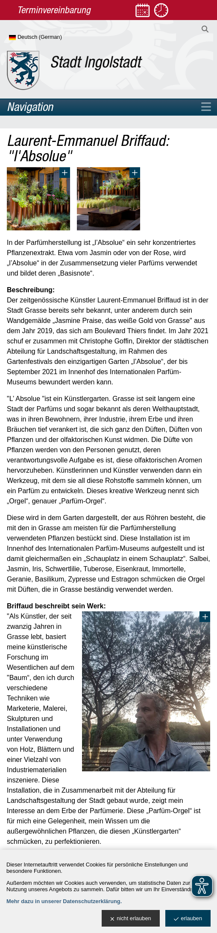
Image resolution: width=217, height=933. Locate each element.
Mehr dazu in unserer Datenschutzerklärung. (64, 901)
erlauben (188, 918)
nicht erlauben (130, 918)
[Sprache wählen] (49, 37)
